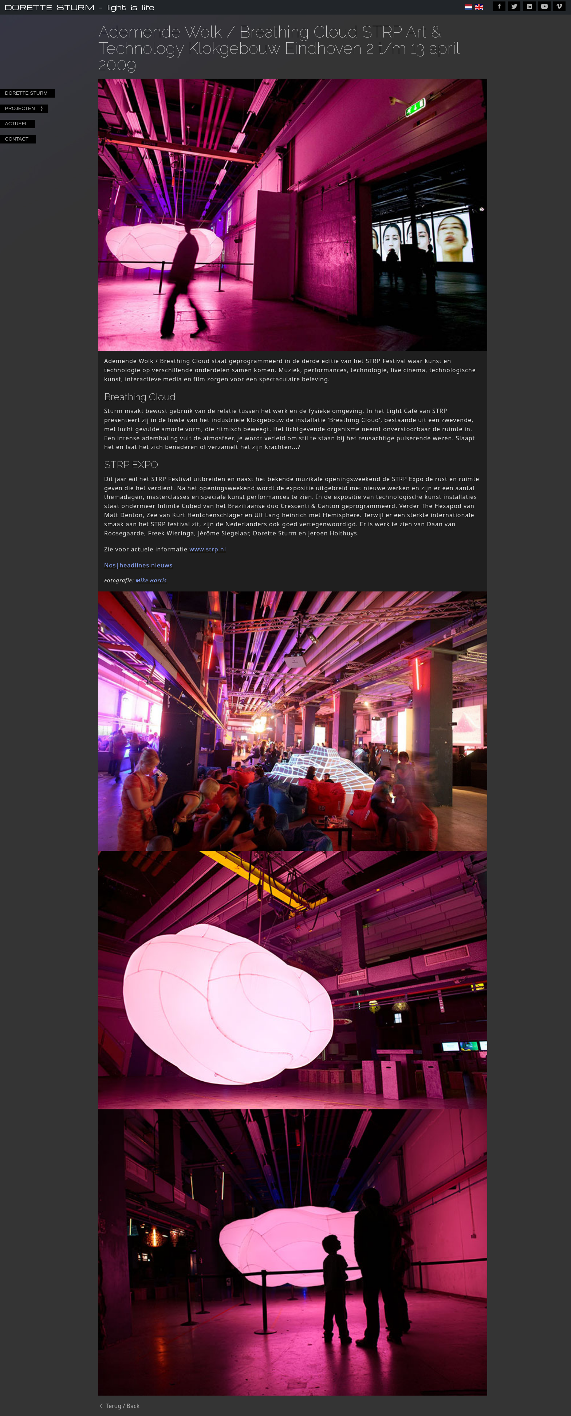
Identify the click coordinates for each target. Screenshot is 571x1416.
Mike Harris (151, 580)
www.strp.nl (207, 549)
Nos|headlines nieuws (138, 565)
